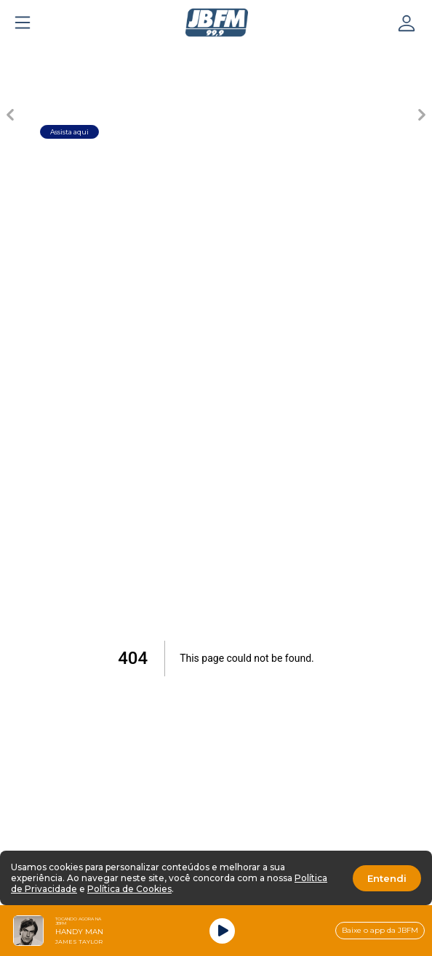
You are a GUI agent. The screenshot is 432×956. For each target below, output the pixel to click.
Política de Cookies (129, 888)
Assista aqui (69, 132)
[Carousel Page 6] (343, 55)
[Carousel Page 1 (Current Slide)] (89, 55)
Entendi (387, 878)
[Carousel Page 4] (241, 55)
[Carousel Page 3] (190, 55)
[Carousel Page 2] (139, 55)
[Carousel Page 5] (292, 55)
